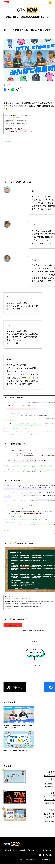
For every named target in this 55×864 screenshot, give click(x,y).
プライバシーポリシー (34, 850)
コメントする (35, 671)
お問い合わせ (47, 850)
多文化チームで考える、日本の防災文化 (15, 750)
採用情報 (23, 850)
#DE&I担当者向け (49, 783)
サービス (15, 850)
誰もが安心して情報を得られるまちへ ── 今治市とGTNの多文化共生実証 (19, 727)
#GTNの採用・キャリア (40, 630)
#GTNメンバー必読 (27, 630)
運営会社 (8, 850)
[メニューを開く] (50, 2)
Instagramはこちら (13, 625)
